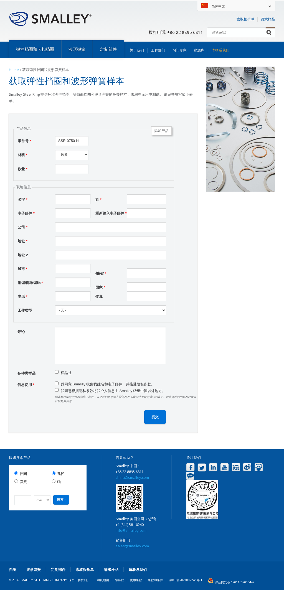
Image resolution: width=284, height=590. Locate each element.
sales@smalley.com (132, 545)
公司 (22, 227)
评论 (21, 332)
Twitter (201, 467)
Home (14, 69)
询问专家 (179, 50)
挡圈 (23, 474)
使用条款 (136, 580)
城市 (22, 269)
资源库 (199, 50)
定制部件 (108, 49)
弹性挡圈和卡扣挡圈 (35, 49)
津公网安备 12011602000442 (234, 582)
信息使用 (25, 385)
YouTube (224, 467)
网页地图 (103, 580)
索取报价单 (246, 19)
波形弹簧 (77, 49)
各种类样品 (26, 373)
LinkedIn (213, 467)
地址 (22, 241)
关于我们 (137, 50)
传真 (99, 296)
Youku (236, 467)
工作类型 (25, 310)
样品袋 (66, 373)
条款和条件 (155, 580)
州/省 (100, 273)
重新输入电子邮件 (111, 213)
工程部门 (158, 50)
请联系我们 (220, 50)
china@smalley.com (132, 477)
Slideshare (258, 467)
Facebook (190, 467)
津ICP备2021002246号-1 (185, 580)
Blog (190, 476)
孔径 (60, 474)
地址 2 (23, 255)
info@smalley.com (131, 530)
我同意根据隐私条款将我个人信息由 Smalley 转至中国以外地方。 (113, 391)
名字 (22, 199)
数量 (22, 169)
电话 (22, 296)
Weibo (247, 467)
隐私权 (119, 580)
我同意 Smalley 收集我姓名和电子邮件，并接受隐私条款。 (108, 384)
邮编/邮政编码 (30, 283)
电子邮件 (26, 213)
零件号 (24, 141)
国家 (100, 287)
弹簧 (23, 482)
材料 (22, 155)
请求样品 (268, 19)
